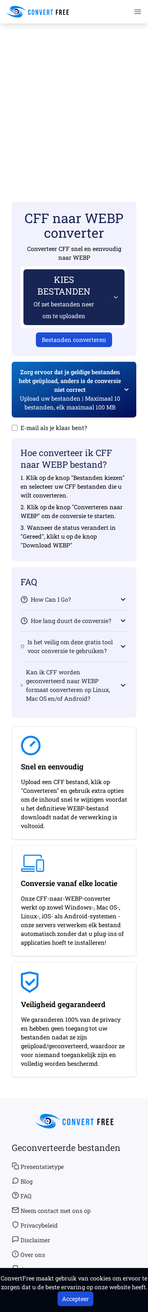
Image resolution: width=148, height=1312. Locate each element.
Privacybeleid (35, 1225)
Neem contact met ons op (51, 1210)
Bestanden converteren (74, 339)
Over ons (28, 1254)
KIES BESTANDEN (64, 297)
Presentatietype (38, 1166)
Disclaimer (31, 1240)
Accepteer (75, 1298)
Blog (22, 1181)
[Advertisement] (74, 102)
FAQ (22, 1196)
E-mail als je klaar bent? (54, 427)
